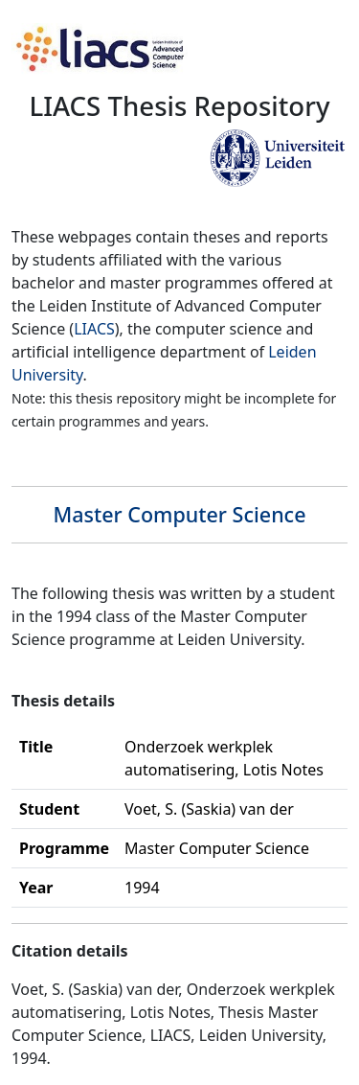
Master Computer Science (179, 514)
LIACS (94, 328)
